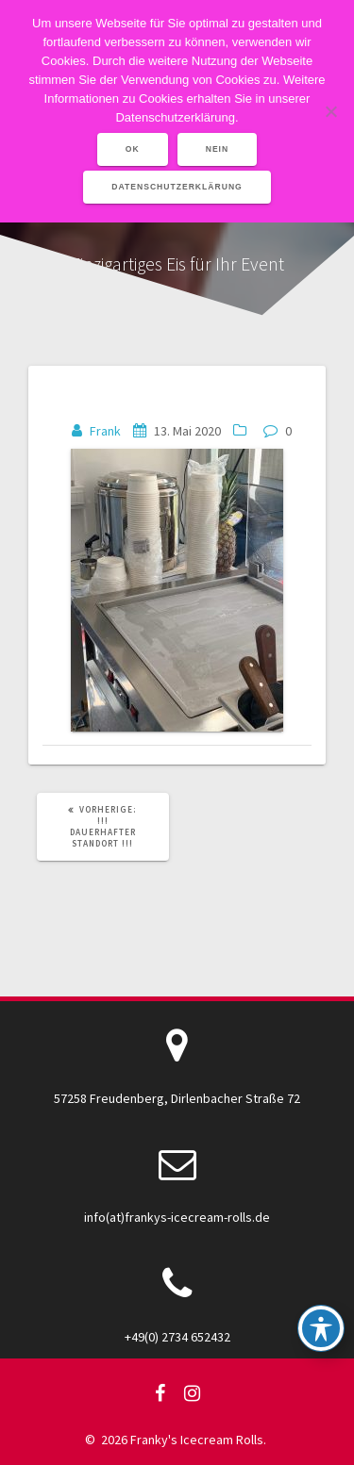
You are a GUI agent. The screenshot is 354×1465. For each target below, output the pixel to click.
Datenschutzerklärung (177, 186)
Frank (105, 430)
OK (133, 149)
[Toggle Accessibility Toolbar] (321, 1328)
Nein (217, 149)
